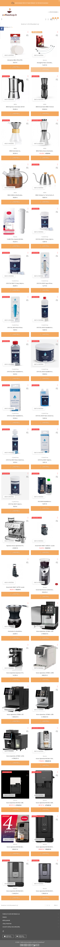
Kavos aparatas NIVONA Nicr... (15, 847)
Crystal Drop (44, 237)
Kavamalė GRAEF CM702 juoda (15, 587)
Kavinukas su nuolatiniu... (15, 631)
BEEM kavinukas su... (15, 151)
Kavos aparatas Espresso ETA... (15, 673)
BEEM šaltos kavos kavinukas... (44, 151)
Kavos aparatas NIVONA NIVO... (45, 847)
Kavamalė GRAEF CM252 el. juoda (44, 546)
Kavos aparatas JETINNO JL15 (15, 714)
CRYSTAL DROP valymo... (45, 460)
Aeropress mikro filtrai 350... (15, 60)
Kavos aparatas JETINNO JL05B (45, 673)
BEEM (15, 104)
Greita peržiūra (9, 55)
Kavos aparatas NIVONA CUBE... (15, 803)
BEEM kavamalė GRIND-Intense (45, 107)
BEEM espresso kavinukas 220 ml (15, 107)
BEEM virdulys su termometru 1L (45, 195)
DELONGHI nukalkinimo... (45, 501)
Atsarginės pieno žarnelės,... (45, 63)
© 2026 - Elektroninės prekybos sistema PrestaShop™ (30, 942)
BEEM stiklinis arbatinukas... (15, 195)
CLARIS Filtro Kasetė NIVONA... (15, 239)
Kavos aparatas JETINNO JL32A (15, 756)
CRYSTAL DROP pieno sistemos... (45, 416)
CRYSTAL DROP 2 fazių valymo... (45, 239)
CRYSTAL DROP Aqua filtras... (45, 283)
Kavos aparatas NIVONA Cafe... (45, 758)
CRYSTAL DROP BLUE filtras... (15, 327)
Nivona (45, 60)
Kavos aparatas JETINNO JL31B (44, 714)
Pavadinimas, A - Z (6, 27)
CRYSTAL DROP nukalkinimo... (45, 327)
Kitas (56, 905)
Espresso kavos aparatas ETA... (15, 546)
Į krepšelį (15, 67)
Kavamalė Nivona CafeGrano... (45, 590)
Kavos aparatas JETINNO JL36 (44, 631)
